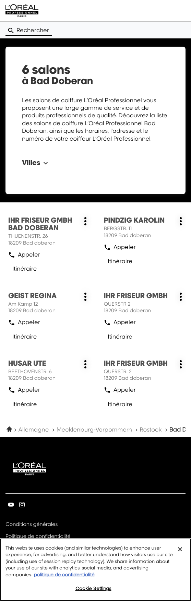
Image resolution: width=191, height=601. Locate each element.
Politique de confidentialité (38, 537)
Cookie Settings (93, 593)
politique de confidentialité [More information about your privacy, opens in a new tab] (64, 579)
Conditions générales (31, 525)
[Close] (180, 554)
